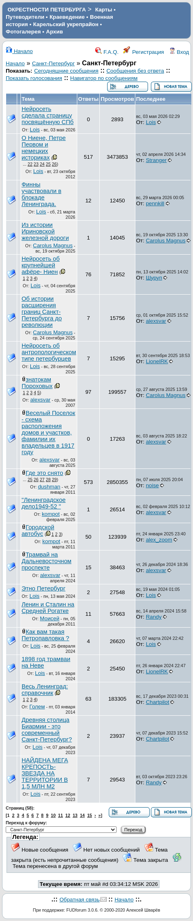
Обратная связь (79, 900)
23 (36, 164)
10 (53, 815)
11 (60, 815)
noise (152, 485)
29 (54, 479)
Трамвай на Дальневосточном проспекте (47, 561)
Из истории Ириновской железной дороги (45, 231)
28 (48, 479)
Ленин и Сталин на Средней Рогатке (48, 607)
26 (54, 164)
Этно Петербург (43, 588)
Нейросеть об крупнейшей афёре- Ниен (41, 265)
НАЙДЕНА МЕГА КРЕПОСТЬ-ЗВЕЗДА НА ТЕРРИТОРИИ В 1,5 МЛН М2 (45, 773)
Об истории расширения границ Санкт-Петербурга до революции (42, 311)
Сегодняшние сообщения (66, 71)
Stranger (156, 160)
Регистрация (143, 52)
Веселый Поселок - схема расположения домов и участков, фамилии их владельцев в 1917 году (48, 432)
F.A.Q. (107, 52)
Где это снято (44, 473)
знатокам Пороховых (37, 382)
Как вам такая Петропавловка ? (46, 634)
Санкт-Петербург (53, 63)
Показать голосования (34, 78)
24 (42, 164)
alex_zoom (159, 540)
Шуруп (154, 278)
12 (67, 815)
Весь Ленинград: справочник (45, 689)
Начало (19, 51)
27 (42, 479)
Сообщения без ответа (135, 71)
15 (89, 815)
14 (82, 815)
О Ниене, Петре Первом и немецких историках (44, 148)
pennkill (155, 203)
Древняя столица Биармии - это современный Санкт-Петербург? (47, 730)
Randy (154, 617)
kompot (51, 514)
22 (30, 164)
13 (75, 815)
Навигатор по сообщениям (104, 78)
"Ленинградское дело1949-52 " (44, 503)
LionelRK (157, 361)
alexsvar (156, 321)
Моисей (50, 618)
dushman (49, 487)
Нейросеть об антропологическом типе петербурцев (49, 352)
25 (48, 164)
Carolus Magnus (53, 245)
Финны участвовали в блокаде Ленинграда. (41, 194)
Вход (179, 52)
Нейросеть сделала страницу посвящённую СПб (48, 115)
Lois (35, 129)
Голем (37, 707)
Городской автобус (38, 530)
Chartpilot (157, 702)
